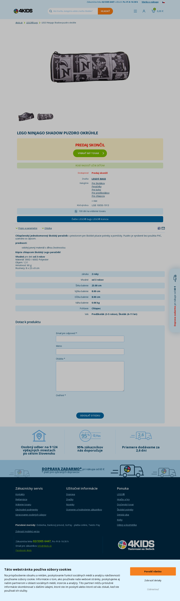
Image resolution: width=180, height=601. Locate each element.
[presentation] (80, 404)
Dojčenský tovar (125, 504)
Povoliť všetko (153, 571)
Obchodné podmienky (26, 509)
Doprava (70, 494)
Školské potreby (125, 509)
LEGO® (121, 494)
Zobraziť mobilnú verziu (27, 531)
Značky (69, 499)
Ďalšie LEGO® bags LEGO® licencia (90, 219)
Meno (59, 345)
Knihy (119, 519)
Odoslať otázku (90, 415)
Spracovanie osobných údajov (30, 514)
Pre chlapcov (98, 196)
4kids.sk (19, 22)
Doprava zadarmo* (62, 468)
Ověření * (61, 395)
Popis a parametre (27, 228)
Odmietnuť (153, 589)
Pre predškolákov (100, 192)
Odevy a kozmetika (127, 524)
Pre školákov (98, 183)
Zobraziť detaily (152, 580)
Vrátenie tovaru (23, 504)
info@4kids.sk (45, 545)
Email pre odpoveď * (66, 333)
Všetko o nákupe (150, 2)
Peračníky (97, 186)
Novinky (70, 504)
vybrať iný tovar (91, 153)
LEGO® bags (32, 22)
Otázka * (60, 358)
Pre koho (96, 189)
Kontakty (20, 494)
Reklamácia (21, 499)
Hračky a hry (123, 499)
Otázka (48, 228)
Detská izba (123, 514)
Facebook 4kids (24, 550)
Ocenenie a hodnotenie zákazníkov (84, 509)
